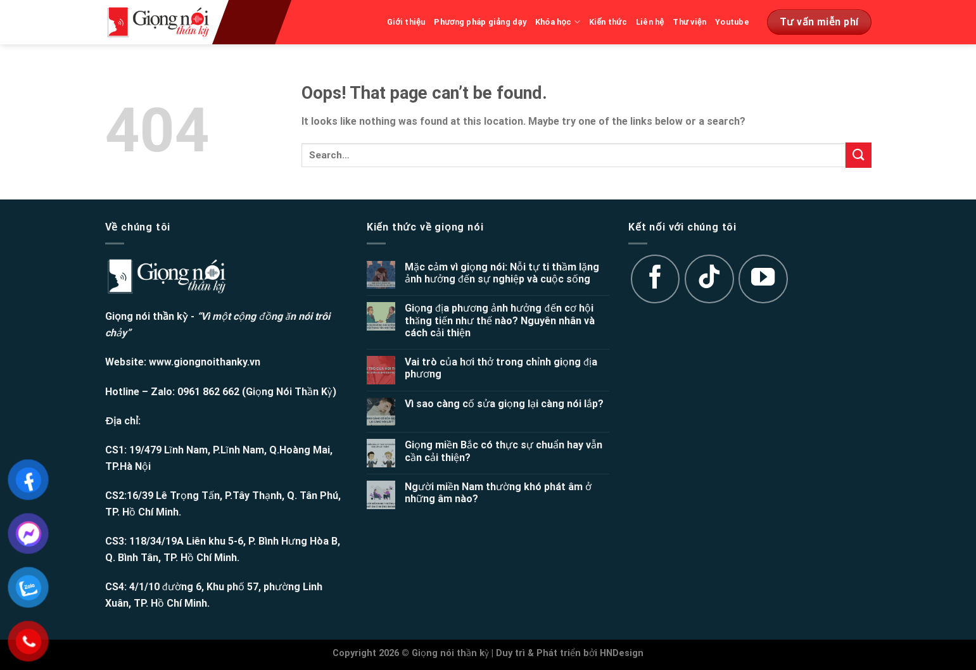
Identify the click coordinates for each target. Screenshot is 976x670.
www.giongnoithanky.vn (204, 362)
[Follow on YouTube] (763, 279)
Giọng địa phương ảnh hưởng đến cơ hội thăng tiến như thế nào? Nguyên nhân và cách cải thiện (500, 320)
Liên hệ (650, 22)
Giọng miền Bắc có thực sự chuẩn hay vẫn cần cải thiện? (503, 451)
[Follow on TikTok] (709, 279)
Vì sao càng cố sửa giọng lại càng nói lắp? (504, 404)
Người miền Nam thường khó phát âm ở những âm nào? (498, 493)
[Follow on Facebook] (655, 279)
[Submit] (858, 154)
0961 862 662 (208, 392)
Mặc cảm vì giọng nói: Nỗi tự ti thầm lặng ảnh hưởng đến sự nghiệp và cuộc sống (502, 273)
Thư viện (689, 22)
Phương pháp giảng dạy (480, 22)
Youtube (732, 22)
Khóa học (557, 22)
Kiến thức (608, 22)
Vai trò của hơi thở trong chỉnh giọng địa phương (501, 368)
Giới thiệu (406, 22)
